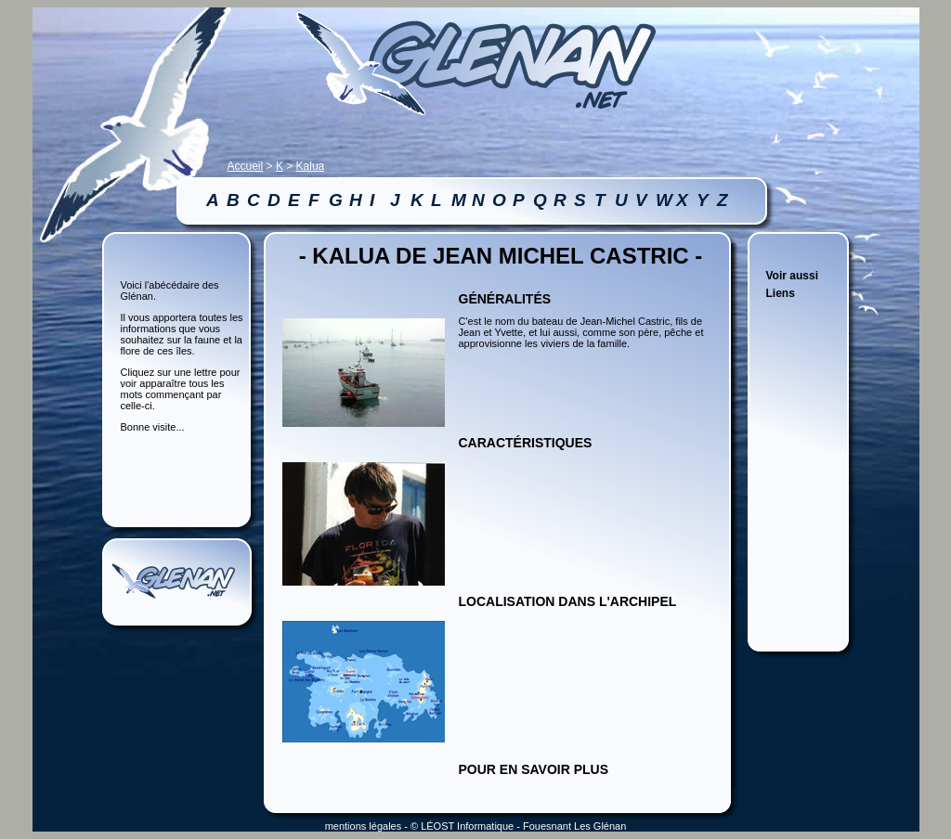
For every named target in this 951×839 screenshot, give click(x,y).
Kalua (310, 166)
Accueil (246, 166)
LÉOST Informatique (467, 826)
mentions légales (363, 826)
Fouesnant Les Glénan (574, 826)
